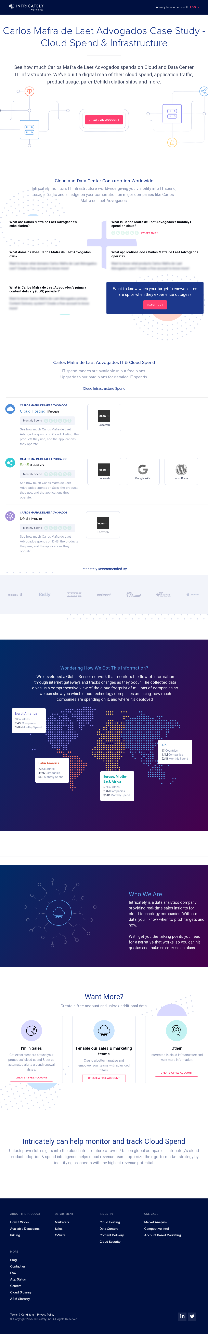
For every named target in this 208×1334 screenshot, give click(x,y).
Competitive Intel (156, 1228)
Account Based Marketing (162, 1235)
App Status (18, 1279)
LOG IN (194, 7)
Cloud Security (110, 1241)
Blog (13, 1260)
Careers (15, 1286)
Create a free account (31, 1077)
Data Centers (109, 1228)
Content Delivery (112, 1235)
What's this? (149, 233)
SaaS (25, 465)
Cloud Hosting (33, 411)
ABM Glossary (20, 1299)
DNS (24, 519)
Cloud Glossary (20, 1292)
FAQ (13, 1273)
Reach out (155, 304)
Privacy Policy (45, 1314)
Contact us (17, 1266)
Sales (58, 1228)
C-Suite (60, 1235)
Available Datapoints (24, 1228)
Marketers (62, 1222)
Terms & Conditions (22, 1314)
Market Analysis (155, 1222)
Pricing (15, 1235)
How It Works (19, 1222)
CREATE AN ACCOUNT (104, 119)
